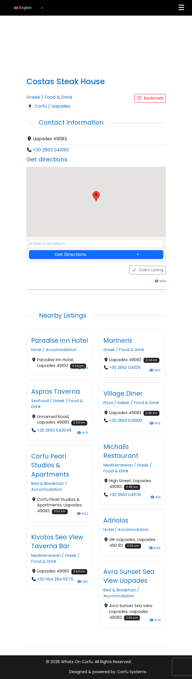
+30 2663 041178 (124, 494)
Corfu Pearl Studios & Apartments (50, 465)
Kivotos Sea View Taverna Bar (57, 541)
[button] (96, 196)
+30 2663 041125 (124, 367)
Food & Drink (58, 97)
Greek (33, 97)
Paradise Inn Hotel (59, 340)
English (22, 8)
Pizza (108, 403)
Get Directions (70, 254)
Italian (123, 403)
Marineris (117, 340)
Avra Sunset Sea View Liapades (128, 576)
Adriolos (115, 520)
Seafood (40, 400)
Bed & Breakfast (47, 484)
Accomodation (61, 349)
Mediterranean (118, 465)
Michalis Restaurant (120, 451)
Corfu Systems (131, 672)
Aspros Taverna (55, 391)
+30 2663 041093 (51, 150)
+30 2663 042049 (54, 430)
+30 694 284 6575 (55, 579)
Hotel (36, 349)
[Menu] (181, 7)
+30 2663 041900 (125, 421)
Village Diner (123, 393)
